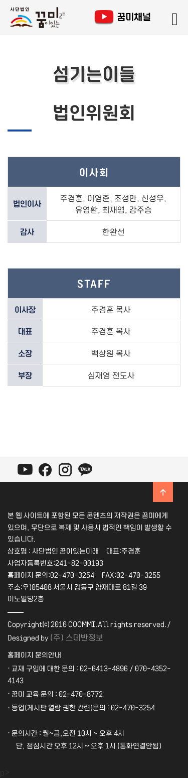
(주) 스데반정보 (76, 637)
